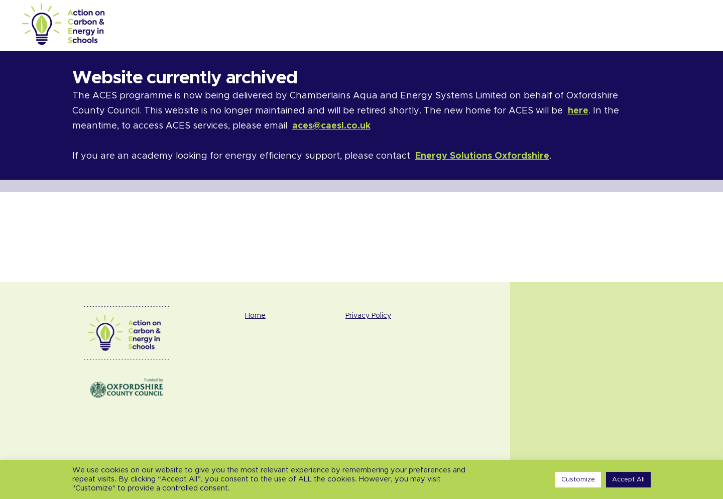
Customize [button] (578, 479)
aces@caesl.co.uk (331, 126)
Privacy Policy (368, 315)
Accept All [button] (628, 479)
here (578, 110)
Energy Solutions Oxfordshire (482, 156)
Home (255, 315)
